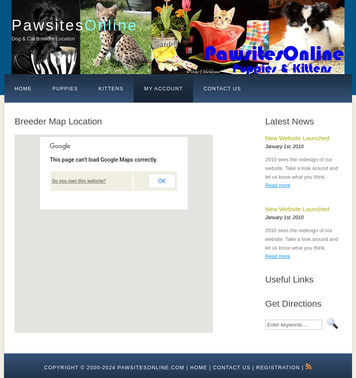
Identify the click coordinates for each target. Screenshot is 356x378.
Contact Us (222, 89)
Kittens (110, 89)
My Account (163, 89)
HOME (198, 367)
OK (161, 181)
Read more (277, 185)
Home (23, 89)
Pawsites (74, 25)
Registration (278, 367)
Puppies (65, 89)
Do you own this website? (79, 181)
